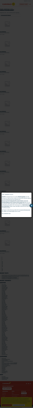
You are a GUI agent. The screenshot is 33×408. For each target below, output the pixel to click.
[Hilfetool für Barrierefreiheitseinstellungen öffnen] (31, 205)
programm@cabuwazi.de (25, 209)
